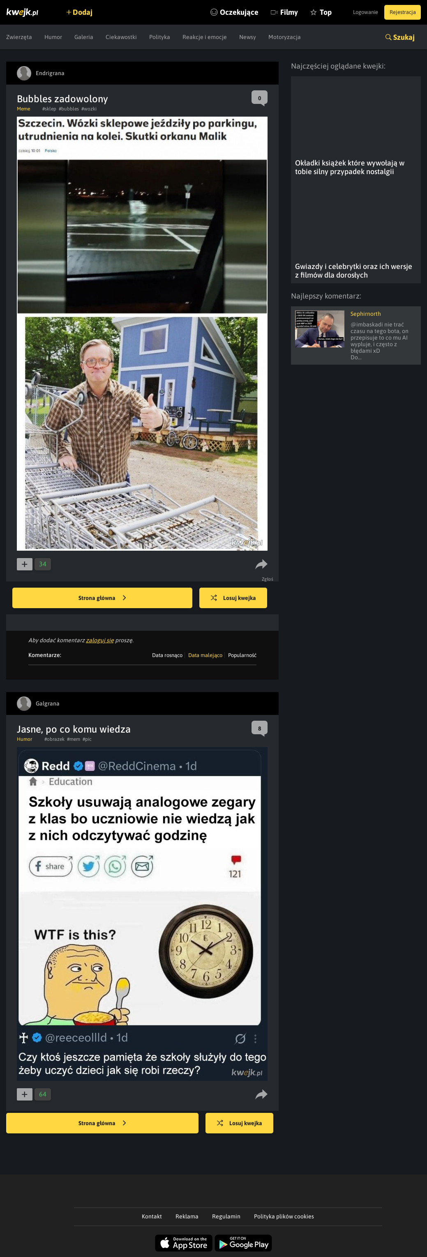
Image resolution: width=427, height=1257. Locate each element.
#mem (73, 739)
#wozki (89, 109)
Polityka (159, 37)
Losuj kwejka (238, 598)
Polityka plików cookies (284, 1216)
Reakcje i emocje (204, 37)
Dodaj (87, 12)
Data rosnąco (167, 655)
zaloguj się (100, 640)
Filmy (270, 12)
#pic (87, 739)
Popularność (242, 655)
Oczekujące (220, 12)
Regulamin (226, 1216)
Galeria (83, 37)
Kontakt (152, 1216)
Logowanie (356, 12)
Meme (23, 109)
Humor (53, 37)
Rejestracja (400, 12)
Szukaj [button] (404, 37)
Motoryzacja (284, 37)
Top (307, 12)
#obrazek (54, 739)
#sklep (49, 109)
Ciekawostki (121, 37)
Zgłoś (269, 579)
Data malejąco (205, 655)
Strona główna (102, 598)
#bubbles (69, 109)
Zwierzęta (19, 37)
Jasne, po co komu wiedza (74, 729)
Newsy (247, 37)
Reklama (186, 1216)
